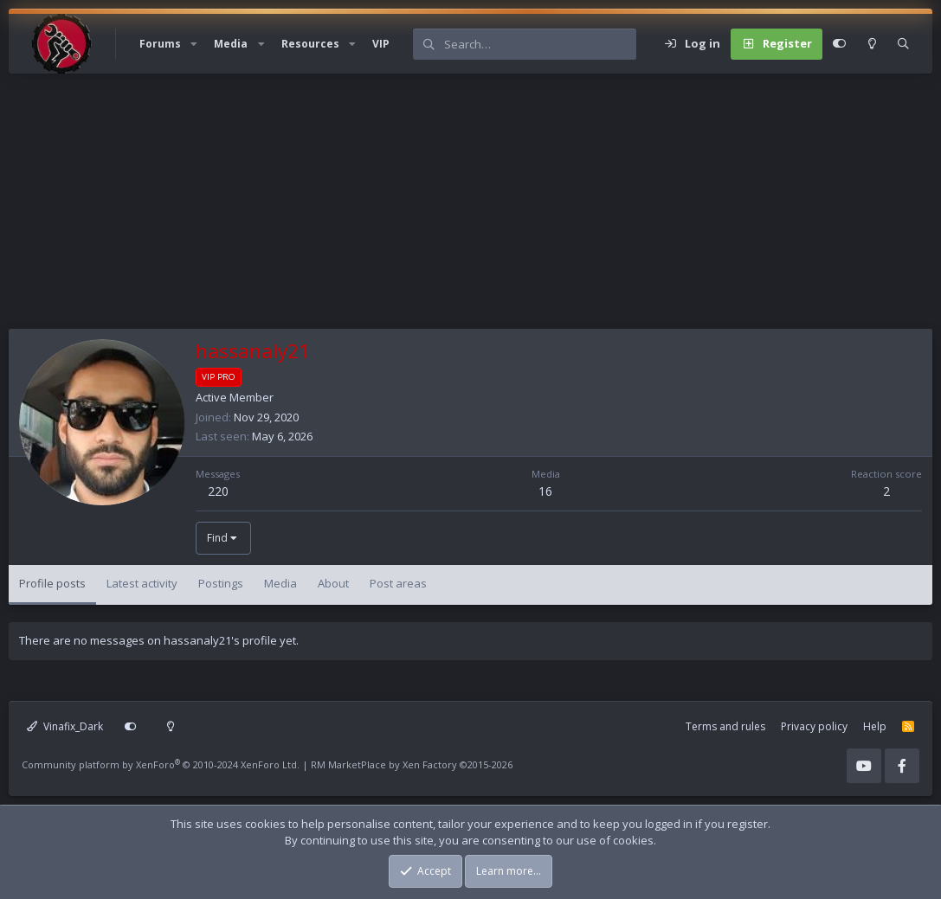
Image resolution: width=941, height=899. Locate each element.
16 (545, 491)
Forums (160, 43)
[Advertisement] (470, 208)
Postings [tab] (220, 583)
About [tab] (333, 583)
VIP (381, 43)
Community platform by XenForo (161, 764)
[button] (193, 44)
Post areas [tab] (398, 583)
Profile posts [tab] (52, 583)
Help (874, 726)
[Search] (539, 44)
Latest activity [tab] (141, 583)
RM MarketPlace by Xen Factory (411, 764)
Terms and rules (725, 726)
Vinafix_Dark (65, 726)
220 (218, 491)
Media (231, 43)
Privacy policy (814, 726)
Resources (310, 43)
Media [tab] (280, 583)
